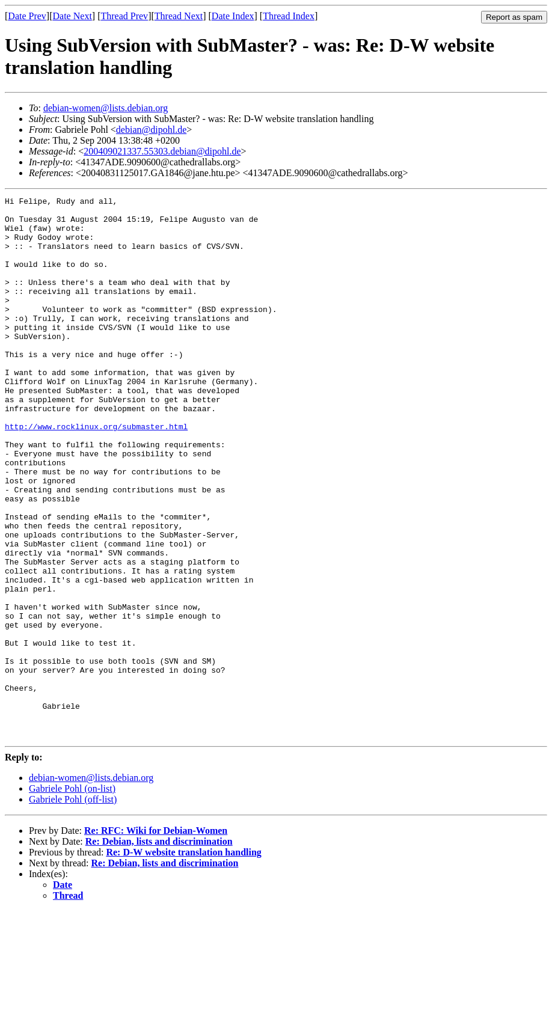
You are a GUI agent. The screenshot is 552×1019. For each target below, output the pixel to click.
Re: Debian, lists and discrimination (159, 949)
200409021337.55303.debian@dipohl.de (162, 151)
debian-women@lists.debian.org (105, 108)
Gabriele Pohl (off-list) (73, 907)
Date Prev (27, 16)
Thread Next (179, 16)
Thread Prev (124, 16)
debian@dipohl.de (151, 129)
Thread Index (288, 16)
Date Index (233, 16)
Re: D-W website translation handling (183, 960)
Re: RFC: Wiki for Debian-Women (155, 939)
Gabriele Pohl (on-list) (72, 897)
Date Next (72, 16)
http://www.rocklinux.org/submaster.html (96, 473)
